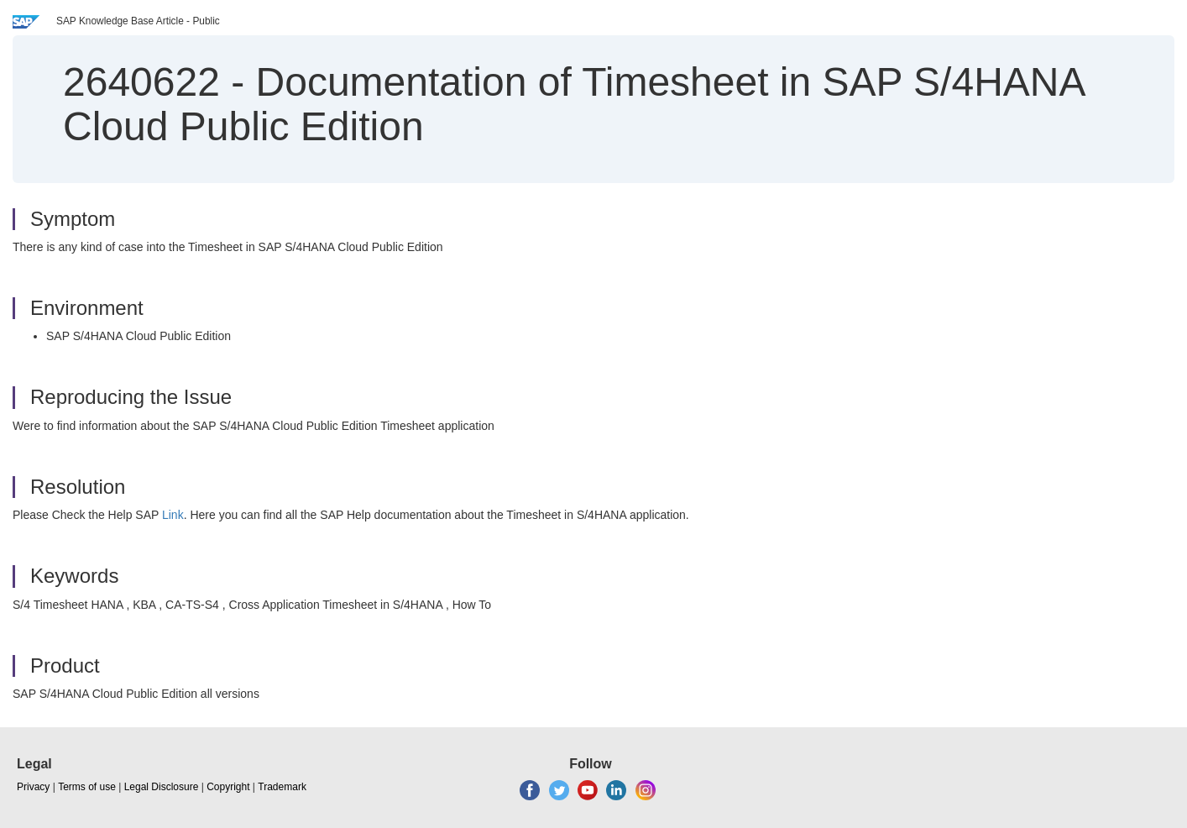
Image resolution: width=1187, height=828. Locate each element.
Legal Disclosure (161, 787)
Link (173, 514)
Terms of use (87, 787)
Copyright (228, 787)
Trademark (282, 787)
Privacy (33, 787)
